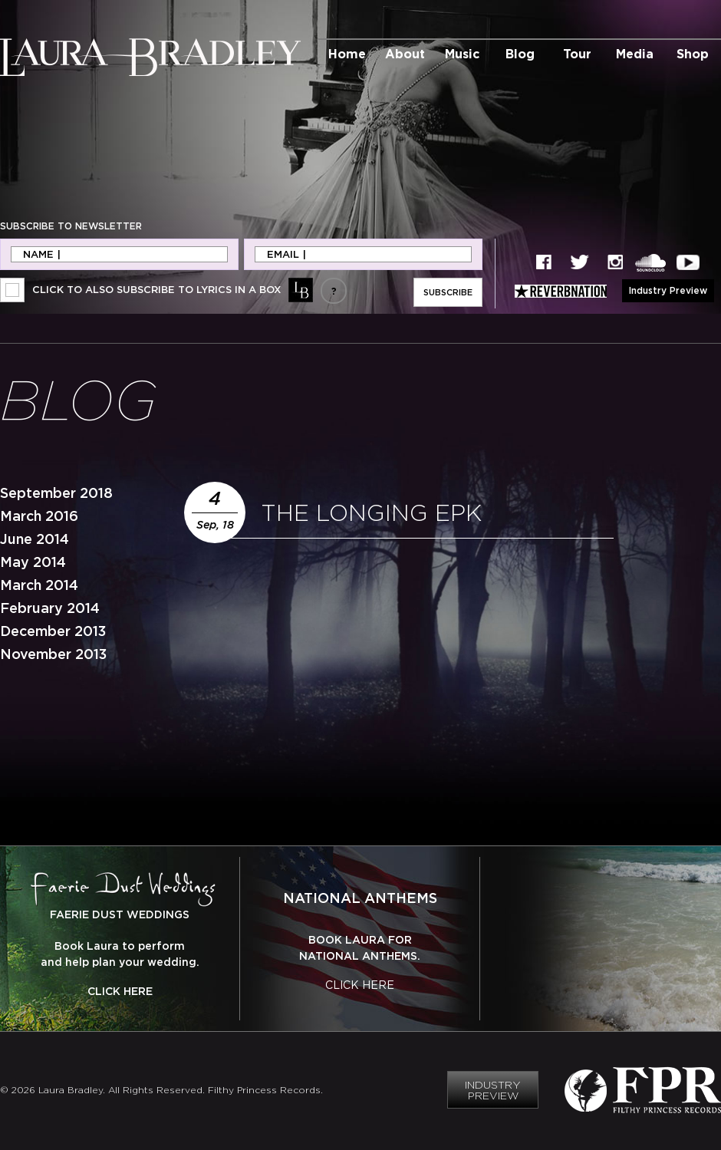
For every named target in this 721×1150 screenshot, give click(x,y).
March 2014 (39, 585)
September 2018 (56, 493)
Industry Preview (668, 290)
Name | (42, 254)
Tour (577, 54)
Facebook (543, 263)
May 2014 (33, 562)
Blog (520, 54)
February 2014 (50, 608)
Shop (693, 54)
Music (462, 54)
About (405, 54)
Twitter (580, 263)
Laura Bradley (150, 57)
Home (347, 54)
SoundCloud (650, 263)
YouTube (688, 263)
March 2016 (39, 516)
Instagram (615, 263)
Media (635, 54)
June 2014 (34, 539)
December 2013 (53, 631)
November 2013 (53, 654)
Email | (286, 254)
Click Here (120, 991)
